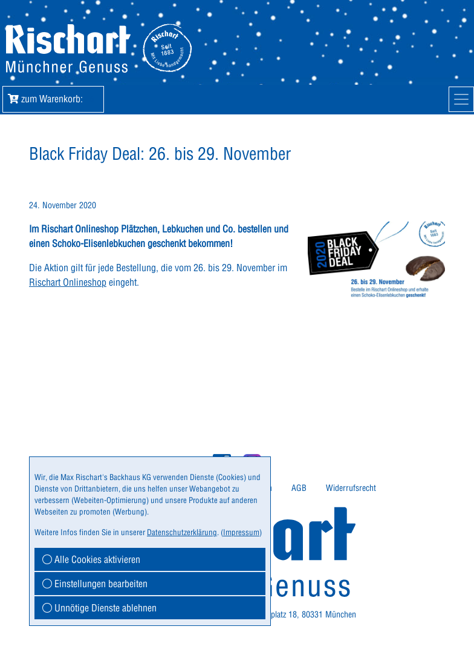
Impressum (241, 532)
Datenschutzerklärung (182, 532)
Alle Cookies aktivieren (91, 559)
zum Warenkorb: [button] (53, 99)
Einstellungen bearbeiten (95, 584)
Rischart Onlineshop (67, 282)
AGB (299, 487)
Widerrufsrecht (351, 487)
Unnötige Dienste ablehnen (99, 608)
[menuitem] (299, 488)
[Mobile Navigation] (461, 99)
